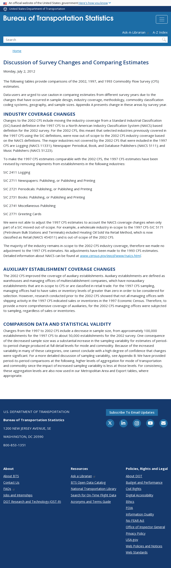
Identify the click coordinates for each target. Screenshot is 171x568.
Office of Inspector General (145, 527)
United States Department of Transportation (37, 9)
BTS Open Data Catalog (88, 482)
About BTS (11, 476)
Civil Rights (133, 489)
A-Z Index (160, 32)
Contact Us (11, 482)
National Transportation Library (93, 489)
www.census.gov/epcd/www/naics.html (110, 255)
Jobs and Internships (18, 495)
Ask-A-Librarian (135, 32)
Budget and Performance (144, 482)
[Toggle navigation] (162, 19)
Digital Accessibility (139, 495)
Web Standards (137, 552)
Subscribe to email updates (132, 412)
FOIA (129, 508)
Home (16, 51)
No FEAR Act (135, 520)
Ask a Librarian (83, 476)
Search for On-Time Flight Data (93, 495)
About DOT (134, 476)
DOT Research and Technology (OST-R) (32, 501)
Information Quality (140, 514)
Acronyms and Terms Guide (91, 501)
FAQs (9, 489)
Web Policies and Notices (144, 546)
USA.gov (132, 540)
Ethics (130, 501)
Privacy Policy (135, 533)
